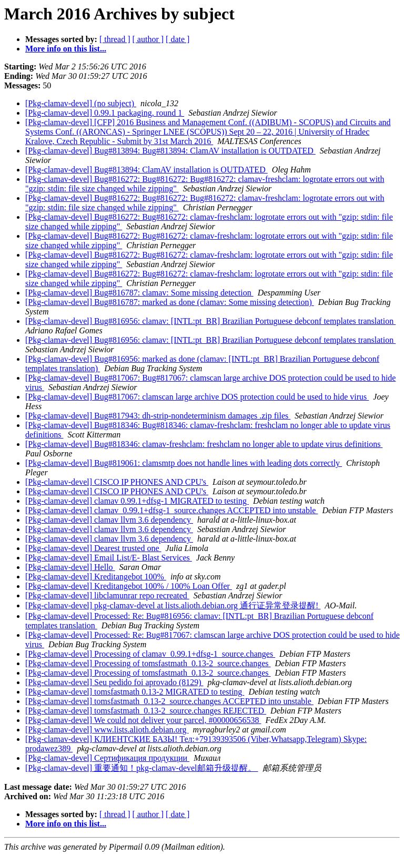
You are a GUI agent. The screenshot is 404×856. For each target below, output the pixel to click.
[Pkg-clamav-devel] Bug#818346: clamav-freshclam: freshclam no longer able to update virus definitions (203, 444)
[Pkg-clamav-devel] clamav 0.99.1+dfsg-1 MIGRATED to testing (137, 500)
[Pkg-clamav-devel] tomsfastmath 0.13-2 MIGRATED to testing (134, 691)
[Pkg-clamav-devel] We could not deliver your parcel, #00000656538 (143, 720)
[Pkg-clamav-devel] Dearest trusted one (93, 548)
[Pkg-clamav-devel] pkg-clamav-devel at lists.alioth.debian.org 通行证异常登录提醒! (172, 605)
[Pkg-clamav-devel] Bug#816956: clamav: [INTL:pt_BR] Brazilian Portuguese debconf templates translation (210, 321)
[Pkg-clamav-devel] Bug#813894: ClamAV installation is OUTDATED (146, 169)
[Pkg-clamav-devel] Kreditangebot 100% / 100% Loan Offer (128, 586)
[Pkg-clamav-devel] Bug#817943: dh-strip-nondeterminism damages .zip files (157, 415)
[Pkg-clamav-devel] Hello (70, 567)
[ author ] (148, 39)
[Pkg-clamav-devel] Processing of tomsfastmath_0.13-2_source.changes (148, 663)
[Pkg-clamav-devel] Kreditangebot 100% (95, 576)
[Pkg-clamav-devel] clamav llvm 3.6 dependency (109, 519)
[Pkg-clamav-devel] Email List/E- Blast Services (108, 557)
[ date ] (177, 39)
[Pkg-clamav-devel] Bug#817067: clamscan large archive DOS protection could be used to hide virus (197, 396)
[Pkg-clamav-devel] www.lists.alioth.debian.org (107, 729)
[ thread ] (114, 39)
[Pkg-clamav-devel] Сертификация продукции (107, 757)
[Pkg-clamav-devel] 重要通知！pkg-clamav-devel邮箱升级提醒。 (141, 767)
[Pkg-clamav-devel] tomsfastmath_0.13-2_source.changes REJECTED (145, 710)
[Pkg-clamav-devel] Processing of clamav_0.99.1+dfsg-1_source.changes (150, 653)
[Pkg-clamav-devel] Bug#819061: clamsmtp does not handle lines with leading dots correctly (183, 462)
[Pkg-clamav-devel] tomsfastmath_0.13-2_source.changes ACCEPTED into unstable (169, 701)
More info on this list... (65, 48)
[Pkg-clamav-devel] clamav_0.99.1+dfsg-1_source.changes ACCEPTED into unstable (171, 510)
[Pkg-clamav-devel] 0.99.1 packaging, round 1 (104, 112)
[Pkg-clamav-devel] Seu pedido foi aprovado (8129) (114, 682)
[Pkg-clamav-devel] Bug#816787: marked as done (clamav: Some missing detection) (169, 302)
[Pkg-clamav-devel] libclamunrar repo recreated (107, 595)
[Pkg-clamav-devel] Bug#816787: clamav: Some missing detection (139, 292)
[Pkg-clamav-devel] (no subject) (80, 103)
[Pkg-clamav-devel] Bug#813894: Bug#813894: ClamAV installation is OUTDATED (170, 150)
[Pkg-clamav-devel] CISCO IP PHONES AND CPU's (116, 481)
